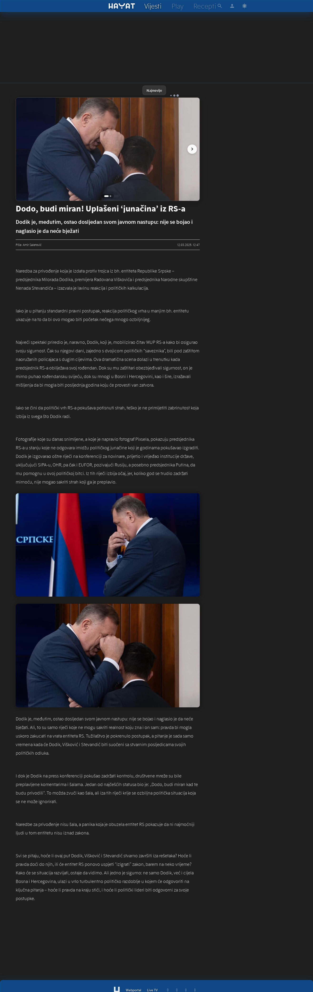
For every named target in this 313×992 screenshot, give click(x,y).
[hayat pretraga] (220, 6)
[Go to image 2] (111, 196)
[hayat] (122, 6)
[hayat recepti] (204, 6)
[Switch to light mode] (244, 6)
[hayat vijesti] (152, 6)
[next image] (190, 149)
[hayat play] (177, 6)
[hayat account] (232, 6)
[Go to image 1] (106, 196)
